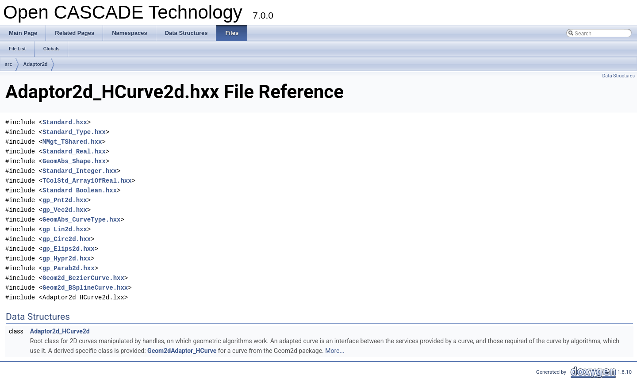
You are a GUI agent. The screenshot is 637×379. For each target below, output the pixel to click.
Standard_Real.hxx (74, 151)
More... (334, 350)
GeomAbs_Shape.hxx (74, 161)
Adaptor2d (35, 64)
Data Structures (618, 76)
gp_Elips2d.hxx (68, 249)
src (8, 64)
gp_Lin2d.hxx (64, 229)
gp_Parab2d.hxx (68, 268)
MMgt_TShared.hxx (72, 142)
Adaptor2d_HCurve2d (60, 331)
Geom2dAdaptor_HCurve (181, 350)
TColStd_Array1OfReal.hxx (87, 180)
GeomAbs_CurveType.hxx (81, 219)
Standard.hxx (64, 122)
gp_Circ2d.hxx (66, 239)
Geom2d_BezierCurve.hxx (83, 278)
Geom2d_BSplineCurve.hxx (85, 287)
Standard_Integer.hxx (79, 171)
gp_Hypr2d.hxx (66, 258)
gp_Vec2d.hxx (64, 210)
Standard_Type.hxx (74, 132)
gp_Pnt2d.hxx (64, 200)
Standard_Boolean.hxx (79, 190)
